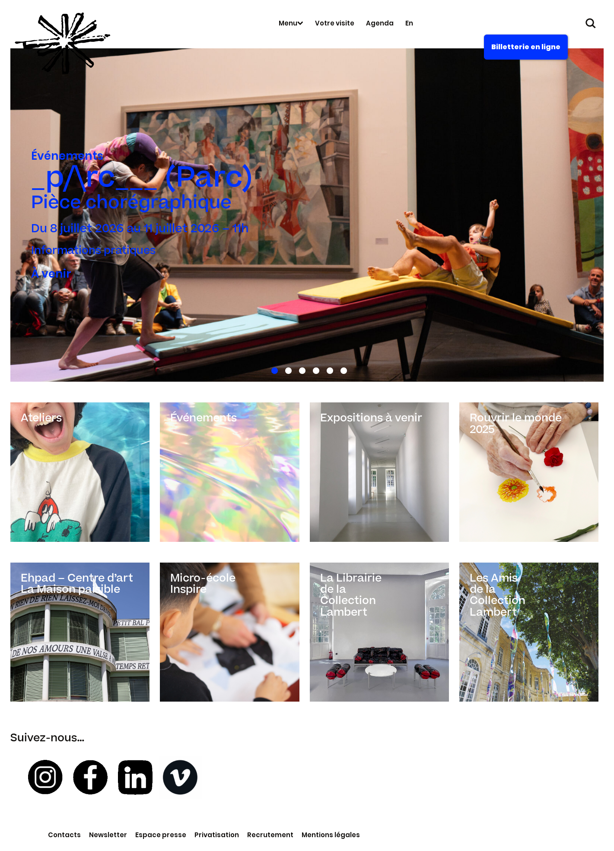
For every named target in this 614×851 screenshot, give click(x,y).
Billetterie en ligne (525, 47)
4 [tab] (314, 369)
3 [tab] (300, 369)
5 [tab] (328, 369)
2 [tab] (287, 369)
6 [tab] (342, 369)
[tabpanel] (307, 215)
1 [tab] (273, 369)
